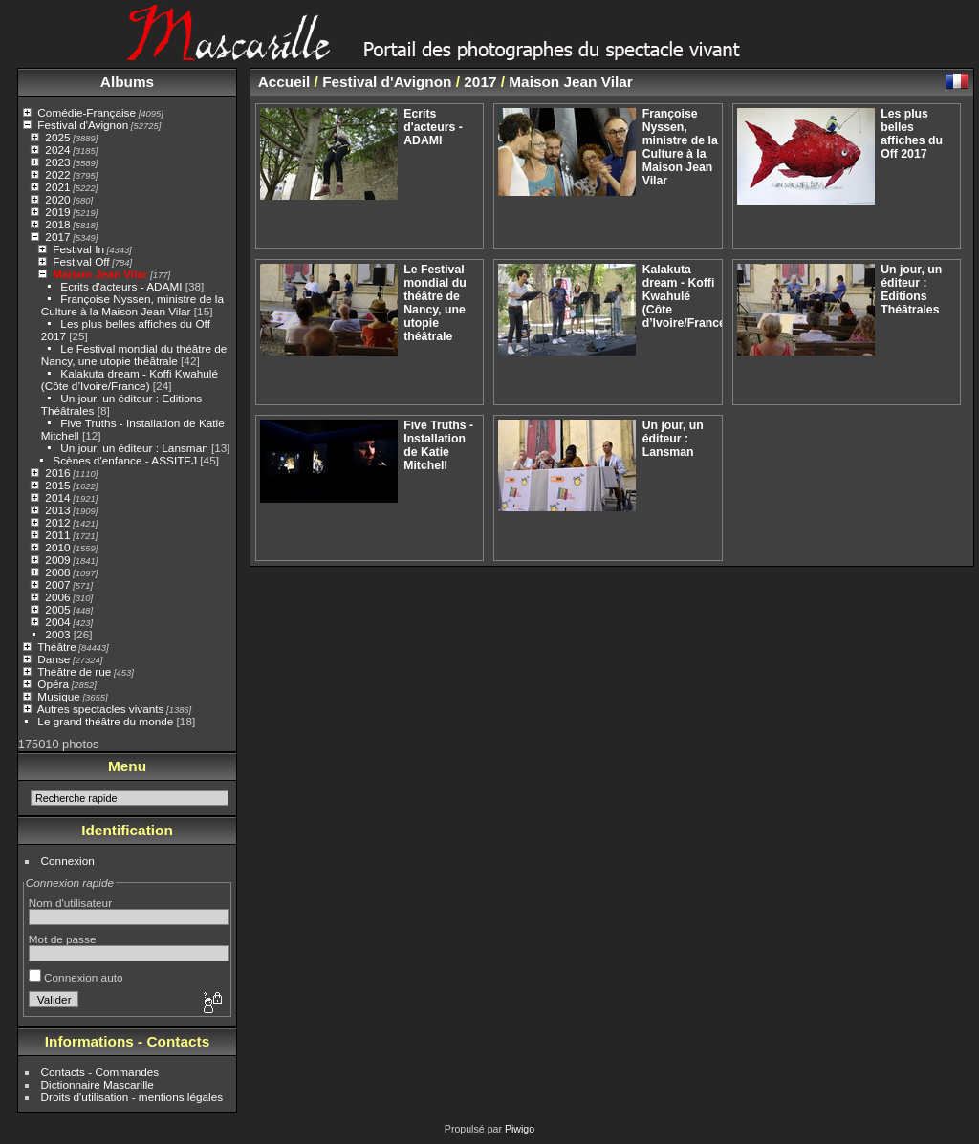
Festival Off (81, 261)
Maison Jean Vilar (100, 274)
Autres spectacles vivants (100, 708)
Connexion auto (76, 977)
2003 (57, 634)
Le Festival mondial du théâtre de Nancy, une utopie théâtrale (134, 354)
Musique (58, 696)
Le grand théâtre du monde (105, 721)
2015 (57, 485)
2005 (57, 609)
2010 (57, 547)
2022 (57, 174)
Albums (127, 82)
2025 (57, 137)
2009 (57, 559)
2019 (57, 211)
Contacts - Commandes (100, 1072)
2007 (57, 584)
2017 (57, 236)
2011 (57, 535)
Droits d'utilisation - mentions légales (132, 1096)
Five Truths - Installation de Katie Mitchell (438, 445)
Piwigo (519, 1128)
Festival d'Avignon (82, 125)
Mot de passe (63, 939)
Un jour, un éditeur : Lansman (133, 448)
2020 (57, 199)
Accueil (284, 82)
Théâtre (56, 646)
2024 (57, 149)
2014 (57, 497)
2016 (57, 472)
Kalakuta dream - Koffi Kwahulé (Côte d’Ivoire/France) (129, 379)
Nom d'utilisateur (70, 902)
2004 (57, 621)
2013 (57, 510)
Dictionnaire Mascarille (97, 1084)
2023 (57, 162)
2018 (57, 224)
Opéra (53, 684)
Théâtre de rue (74, 671)
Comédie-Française (86, 112)
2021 (57, 187)
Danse (53, 659)
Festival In (78, 249)
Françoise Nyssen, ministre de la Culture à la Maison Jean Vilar (132, 304)
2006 (57, 597)
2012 (57, 522)
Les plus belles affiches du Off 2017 (912, 134)
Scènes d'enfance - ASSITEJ (125, 460)
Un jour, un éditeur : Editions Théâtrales (911, 289)
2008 (57, 572)
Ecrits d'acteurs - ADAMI (121, 286)
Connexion (68, 860)
